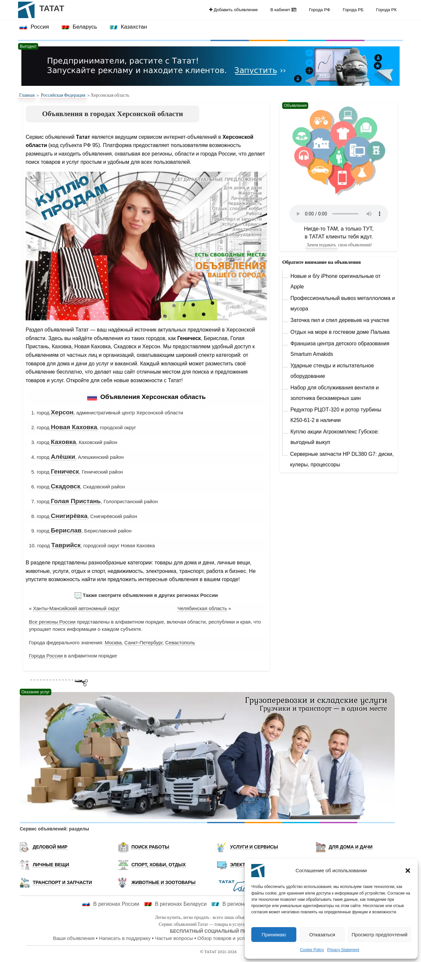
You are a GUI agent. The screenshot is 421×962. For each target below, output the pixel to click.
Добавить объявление (233, 9)
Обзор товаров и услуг (223, 938)
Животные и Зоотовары (163, 882)
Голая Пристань (76, 501)
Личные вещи (51, 864)
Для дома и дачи (350, 847)
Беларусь (79, 27)
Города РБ (353, 9)
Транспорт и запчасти (62, 882)
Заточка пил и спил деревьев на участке (339, 320)
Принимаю (273, 934)
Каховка (63, 441)
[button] (408, 870)
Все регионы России (52, 622)
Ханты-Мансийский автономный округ (76, 608)
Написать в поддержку (125, 938)
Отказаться (322, 934)
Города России (46, 655)
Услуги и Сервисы (254, 847)
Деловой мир (50, 847)
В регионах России (110, 904)
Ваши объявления (73, 938)
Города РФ (319, 9)
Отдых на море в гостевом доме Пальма (339, 332)
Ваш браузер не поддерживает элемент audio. (338, 214)
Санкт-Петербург (143, 642)
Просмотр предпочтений (380, 934)
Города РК (386, 9)
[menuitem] (233, 9)
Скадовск (65, 486)
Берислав (66, 530)
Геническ (65, 471)
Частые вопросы (174, 938)
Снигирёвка (69, 515)
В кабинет (283, 9)
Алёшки (63, 456)
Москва (113, 642)
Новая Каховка (74, 427)
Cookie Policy (312, 950)
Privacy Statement (343, 950)
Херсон (62, 412)
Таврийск (66, 545)
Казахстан (128, 27)
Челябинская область (202, 608)
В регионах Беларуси (175, 904)
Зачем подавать (321, 244)
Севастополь (180, 642)
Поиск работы (150, 847)
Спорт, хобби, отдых (158, 864)
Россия (34, 27)
